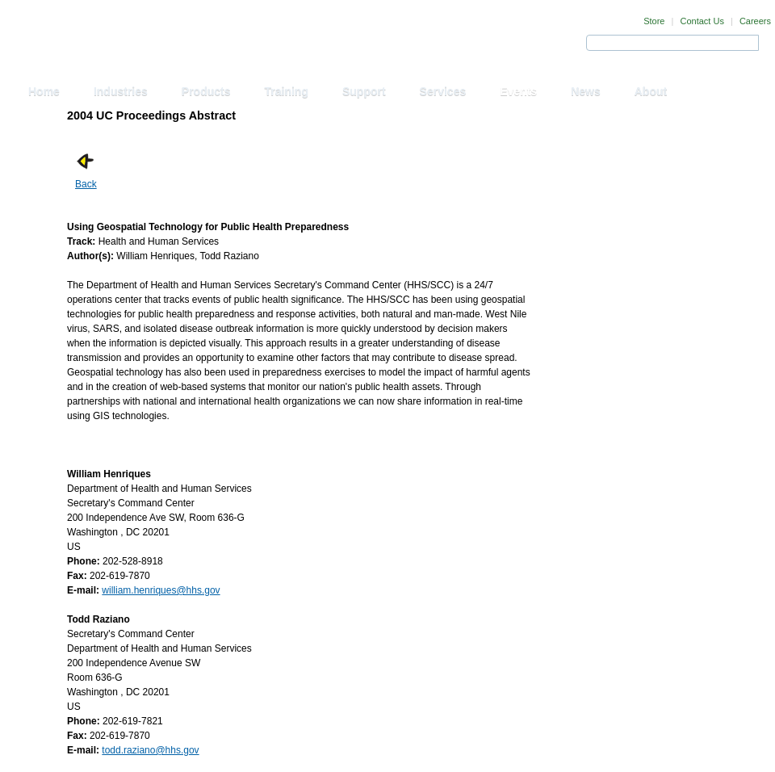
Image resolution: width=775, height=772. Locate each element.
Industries (121, 91)
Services (443, 91)
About (651, 91)
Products (206, 91)
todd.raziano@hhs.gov (150, 750)
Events (518, 91)
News (586, 91)
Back (86, 184)
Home (44, 91)
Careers (755, 21)
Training (286, 91)
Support (364, 91)
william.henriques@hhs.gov (161, 590)
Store (653, 21)
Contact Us (701, 21)
